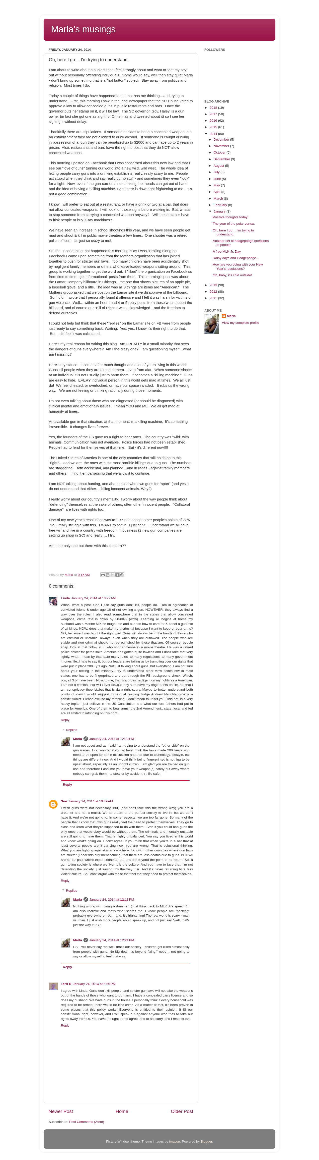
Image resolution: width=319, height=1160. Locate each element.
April (217, 192)
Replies (71, 730)
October (220, 152)
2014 (214, 134)
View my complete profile (240, 323)
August (219, 165)
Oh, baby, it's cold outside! (232, 275)
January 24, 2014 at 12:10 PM (111, 739)
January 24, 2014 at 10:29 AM (93, 598)
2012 (214, 291)
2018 (214, 108)
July (217, 172)
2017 (214, 114)
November (222, 146)
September (222, 159)
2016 (214, 120)
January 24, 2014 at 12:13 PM (111, 899)
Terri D (66, 984)
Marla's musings (83, 29)
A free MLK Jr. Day (227, 251)
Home (122, 1111)
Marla (77, 739)
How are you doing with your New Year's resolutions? (238, 266)
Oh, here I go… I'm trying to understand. (233, 232)
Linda (65, 598)
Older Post (182, 1111)
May (217, 185)
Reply (65, 720)
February (221, 205)
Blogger (206, 1141)
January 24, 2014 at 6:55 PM (94, 984)
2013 (214, 285)
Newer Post (61, 1111)
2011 (214, 298)
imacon (174, 1141)
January (220, 211)
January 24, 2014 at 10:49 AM (91, 801)
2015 (214, 127)
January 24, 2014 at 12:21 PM (111, 940)
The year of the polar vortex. (234, 223)
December (222, 139)
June (218, 179)
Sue (64, 801)
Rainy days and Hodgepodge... (236, 258)
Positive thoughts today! (230, 217)
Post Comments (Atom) (86, 1122)
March (219, 198)
